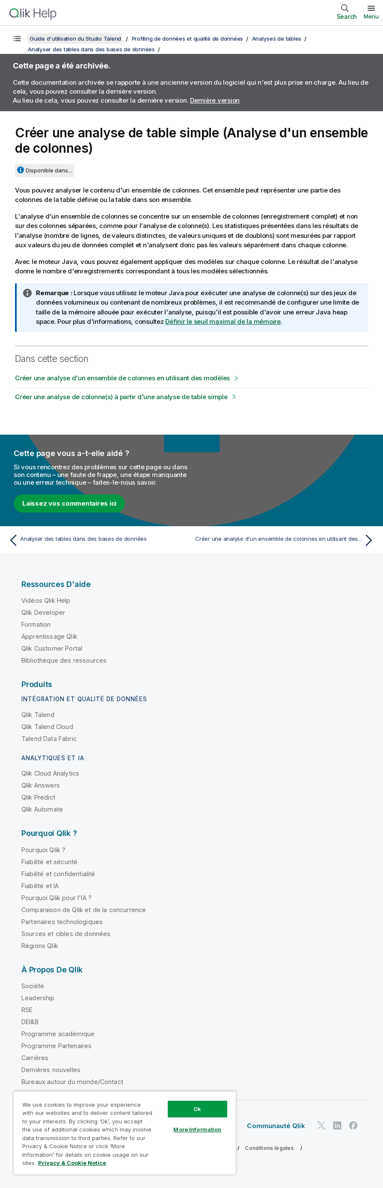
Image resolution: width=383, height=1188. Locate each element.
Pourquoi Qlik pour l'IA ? (56, 897)
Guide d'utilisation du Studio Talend (75, 38)
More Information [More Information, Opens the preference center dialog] (197, 1129)
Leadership (38, 997)
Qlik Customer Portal (51, 648)
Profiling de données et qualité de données (187, 38)
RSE (27, 1009)
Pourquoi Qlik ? (43, 849)
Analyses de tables (277, 38)
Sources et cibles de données (65, 933)
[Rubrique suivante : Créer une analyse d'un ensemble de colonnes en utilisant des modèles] (286, 540)
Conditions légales (269, 1148)
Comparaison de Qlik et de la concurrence (83, 909)
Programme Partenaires (56, 1045)
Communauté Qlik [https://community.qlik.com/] (276, 1126)
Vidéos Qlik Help (46, 600)
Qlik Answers (40, 785)
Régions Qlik (39, 945)
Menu (371, 16)
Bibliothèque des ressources (64, 660)
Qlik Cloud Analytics (50, 773)
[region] (125, 1132)
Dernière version (215, 100)
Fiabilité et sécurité (49, 861)
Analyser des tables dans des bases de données (91, 49)
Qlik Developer (43, 612)
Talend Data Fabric (49, 738)
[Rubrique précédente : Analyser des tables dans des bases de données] (97, 540)
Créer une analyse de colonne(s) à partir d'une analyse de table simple (121, 397)
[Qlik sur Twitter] (321, 1125)
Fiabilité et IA (40, 885)
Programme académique (58, 1033)
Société (32, 986)
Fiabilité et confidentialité (58, 873)
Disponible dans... (49, 170)
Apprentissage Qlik (49, 636)
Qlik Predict (38, 797)
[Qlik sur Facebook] (353, 1125)
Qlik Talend (37, 714)
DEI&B (30, 1021)
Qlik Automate (42, 809)
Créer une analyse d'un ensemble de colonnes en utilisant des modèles (122, 378)
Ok (197, 1108)
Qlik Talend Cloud (47, 726)
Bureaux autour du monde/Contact (72, 1081)
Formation (35, 624)
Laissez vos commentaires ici (69, 503)
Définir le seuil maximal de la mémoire (223, 321)
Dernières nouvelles (50, 1069)
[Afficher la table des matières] (17, 38)
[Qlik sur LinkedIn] (337, 1125)
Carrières (34, 1057)
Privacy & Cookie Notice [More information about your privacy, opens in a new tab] (72, 1162)
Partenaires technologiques (62, 921)
